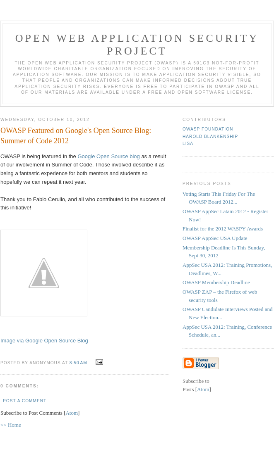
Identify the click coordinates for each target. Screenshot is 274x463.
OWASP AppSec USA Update (215, 238)
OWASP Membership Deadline (216, 282)
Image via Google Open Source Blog (44, 340)
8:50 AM (79, 363)
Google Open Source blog (108, 156)
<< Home (10, 425)
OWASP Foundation (208, 129)
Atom (71, 413)
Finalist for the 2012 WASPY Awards (223, 229)
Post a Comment (24, 401)
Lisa (188, 143)
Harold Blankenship (210, 136)
